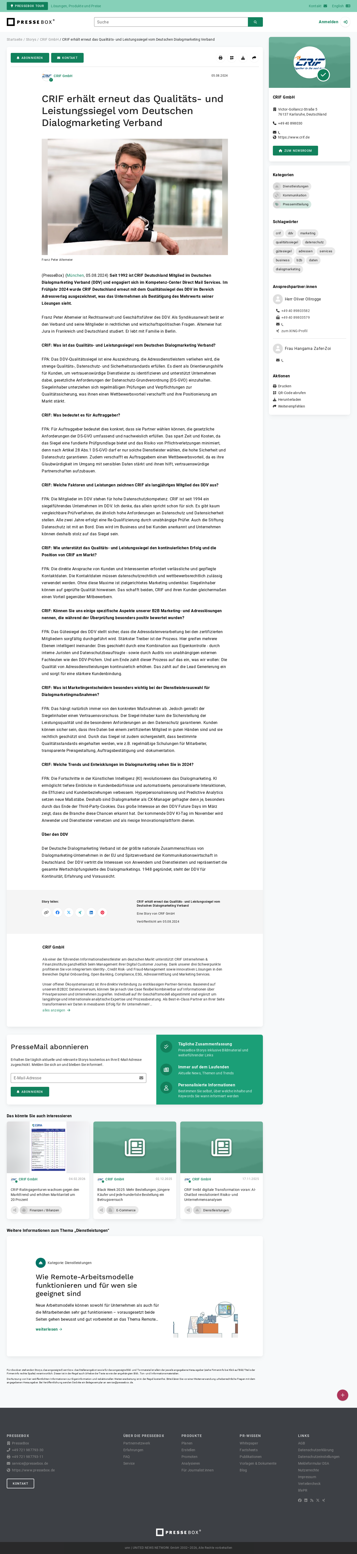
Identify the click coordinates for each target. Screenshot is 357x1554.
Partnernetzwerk (136, 1443)
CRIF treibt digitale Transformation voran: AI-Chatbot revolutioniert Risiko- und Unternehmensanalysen (220, 1195)
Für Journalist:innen (197, 1470)
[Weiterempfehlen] (254, 57)
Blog (243, 1470)
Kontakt (67, 58)
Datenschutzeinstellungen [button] (319, 1457)
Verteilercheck (309, 1484)
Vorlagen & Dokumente (258, 1463)
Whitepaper (249, 1443)
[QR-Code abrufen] (231, 57)
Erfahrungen (133, 1450)
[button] (135, 200)
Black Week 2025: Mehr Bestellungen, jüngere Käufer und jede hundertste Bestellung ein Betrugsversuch (133, 1195)
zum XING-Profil (294, 331)
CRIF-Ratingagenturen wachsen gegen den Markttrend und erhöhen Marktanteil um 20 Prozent (45, 1195)
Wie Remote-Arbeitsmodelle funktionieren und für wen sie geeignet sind (86, 1285)
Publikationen (251, 1457)
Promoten (189, 1457)
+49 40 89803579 (295, 317)
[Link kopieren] (46, 912)
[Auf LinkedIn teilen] (91, 912)
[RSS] (311, 1500)
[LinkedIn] (305, 1500)
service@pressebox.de (120, 1382)
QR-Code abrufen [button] (292, 393)
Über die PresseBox (143, 1436)
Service (129, 1463)
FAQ (126, 1457)
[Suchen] (255, 22)
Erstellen (188, 1450)
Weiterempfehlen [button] (291, 406)
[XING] (323, 1500)
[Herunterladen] (243, 57)
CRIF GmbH (63, 76)
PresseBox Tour (27, 6)
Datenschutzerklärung (316, 1450)
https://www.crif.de (294, 137)
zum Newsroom (295, 150)
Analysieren (190, 1463)
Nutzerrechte (308, 1470)
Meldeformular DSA (313, 1463)
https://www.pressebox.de (33, 1470)
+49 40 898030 (290, 123)
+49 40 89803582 (295, 311)
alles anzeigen (56, 1010)
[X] (318, 1500)
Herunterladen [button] (289, 400)
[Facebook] (300, 1500)
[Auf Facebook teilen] (57, 912)
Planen (187, 1443)
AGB (301, 1443)
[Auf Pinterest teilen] (102, 912)
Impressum (307, 1477)
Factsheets (249, 1450)
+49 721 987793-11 (27, 1457)
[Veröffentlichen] (342, 1395)
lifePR (303, 1490)
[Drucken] (220, 57)
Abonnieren (30, 58)
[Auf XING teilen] (80, 912)
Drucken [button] (284, 386)
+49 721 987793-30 (27, 1450)
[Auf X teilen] (68, 912)
